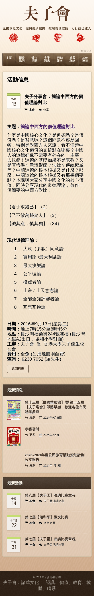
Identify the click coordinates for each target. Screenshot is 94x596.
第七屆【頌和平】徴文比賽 (46, 517)
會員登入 (86, 51)
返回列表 (18, 369)
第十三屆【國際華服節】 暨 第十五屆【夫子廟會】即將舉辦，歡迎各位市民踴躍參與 (55, 407)
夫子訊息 (47, 59)
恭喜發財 (32, 429)
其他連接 (85, 59)
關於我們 (22, 59)
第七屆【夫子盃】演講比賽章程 (50, 539)
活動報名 (60, 59)
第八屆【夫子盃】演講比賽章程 (50, 495)
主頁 (9, 58)
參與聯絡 (72, 59)
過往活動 (34, 59)
